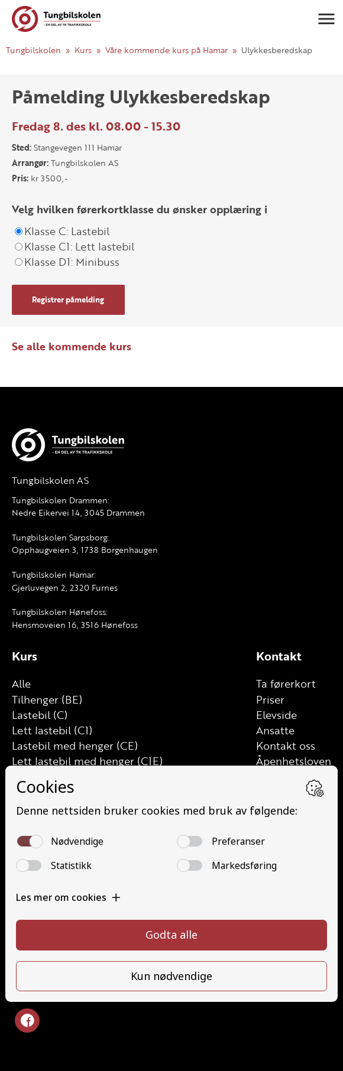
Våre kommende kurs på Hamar (166, 50)
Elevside (276, 714)
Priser (270, 699)
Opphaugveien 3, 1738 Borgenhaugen (85, 549)
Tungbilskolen (33, 50)
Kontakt (279, 656)
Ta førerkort (286, 683)
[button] (326, 19)
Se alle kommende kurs (71, 346)
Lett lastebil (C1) (52, 730)
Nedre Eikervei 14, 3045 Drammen (78, 512)
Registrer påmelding (68, 299)
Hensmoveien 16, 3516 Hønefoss (75, 624)
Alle (21, 683)
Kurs (83, 50)
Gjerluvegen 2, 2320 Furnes (65, 587)
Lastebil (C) (39, 714)
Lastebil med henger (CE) (75, 745)
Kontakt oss (285, 745)
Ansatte (275, 730)
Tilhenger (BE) (47, 699)
